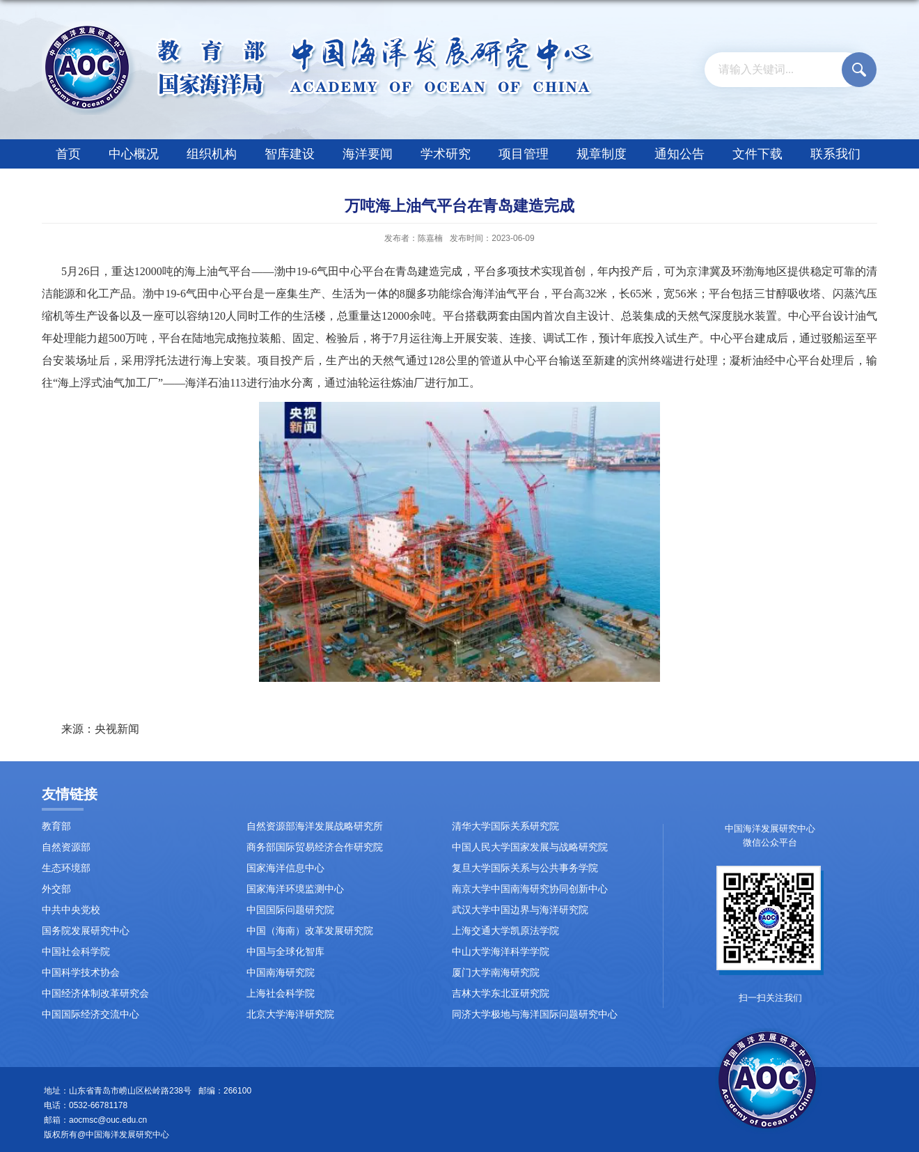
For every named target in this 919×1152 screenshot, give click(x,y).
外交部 (56, 889)
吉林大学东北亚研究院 (500, 993)
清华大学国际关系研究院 (505, 826)
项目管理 (523, 154)
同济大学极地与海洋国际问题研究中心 (535, 1014)
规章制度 (601, 154)
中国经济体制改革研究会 (95, 993)
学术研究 (446, 154)
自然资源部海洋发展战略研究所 (314, 826)
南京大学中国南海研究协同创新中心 (530, 889)
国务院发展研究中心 (85, 931)
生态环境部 (66, 868)
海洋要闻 (368, 154)
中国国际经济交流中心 (90, 1014)
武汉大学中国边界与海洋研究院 (520, 910)
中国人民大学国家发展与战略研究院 (530, 847)
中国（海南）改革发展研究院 (309, 931)
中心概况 (134, 154)
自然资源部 (66, 847)
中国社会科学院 (76, 952)
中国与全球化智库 (285, 952)
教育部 (56, 826)
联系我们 (835, 154)
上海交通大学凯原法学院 (505, 931)
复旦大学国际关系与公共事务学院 (525, 868)
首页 (68, 154)
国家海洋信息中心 (285, 868)
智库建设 (290, 154)
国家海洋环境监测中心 (295, 889)
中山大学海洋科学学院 (500, 952)
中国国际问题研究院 (290, 910)
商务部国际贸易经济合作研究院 (314, 847)
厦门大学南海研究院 (496, 972)
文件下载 (757, 154)
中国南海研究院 (280, 972)
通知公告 (679, 154)
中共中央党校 (71, 910)
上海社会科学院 (280, 993)
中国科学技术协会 (81, 972)
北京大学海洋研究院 (290, 1014)
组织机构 (212, 154)
